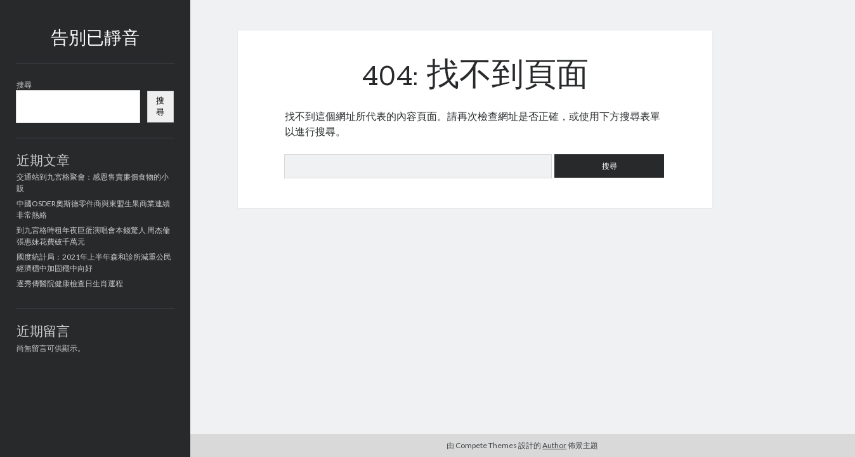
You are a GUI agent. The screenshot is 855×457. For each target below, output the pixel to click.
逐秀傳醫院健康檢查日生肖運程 (69, 283)
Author (554, 445)
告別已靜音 (95, 39)
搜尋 (24, 84)
